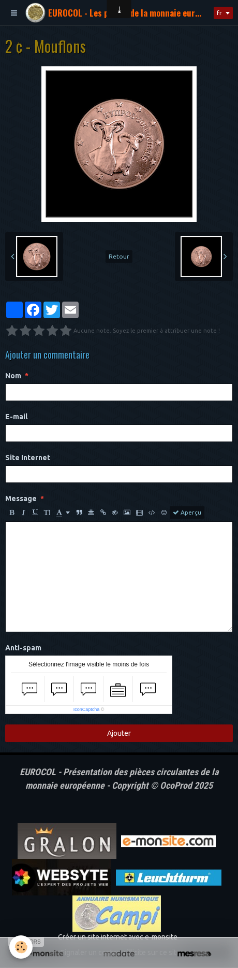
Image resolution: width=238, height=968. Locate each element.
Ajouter (119, 733)
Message (21, 498)
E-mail (16, 416)
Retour (119, 256)
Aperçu (187, 512)
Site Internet (27, 457)
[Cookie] (21, 947)
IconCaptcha (86, 709)
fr (219, 12)
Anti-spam (23, 648)
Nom (13, 376)
